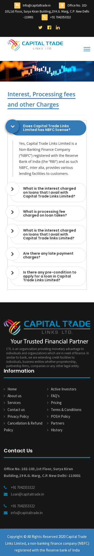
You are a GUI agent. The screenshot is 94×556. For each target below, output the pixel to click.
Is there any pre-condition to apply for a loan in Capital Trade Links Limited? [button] (49, 276)
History (56, 430)
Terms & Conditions (66, 409)
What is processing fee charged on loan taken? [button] (45, 213)
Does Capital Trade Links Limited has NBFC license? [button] (46, 127)
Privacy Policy (18, 416)
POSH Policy (60, 416)
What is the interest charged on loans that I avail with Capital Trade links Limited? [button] (49, 234)
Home (12, 389)
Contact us (16, 409)
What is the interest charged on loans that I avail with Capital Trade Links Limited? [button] (49, 192)
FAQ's (55, 395)
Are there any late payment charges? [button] (48, 255)
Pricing (56, 402)
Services (14, 402)
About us (15, 395)
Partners (57, 423)
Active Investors (63, 389)
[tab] (48, 128)
